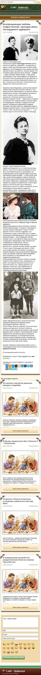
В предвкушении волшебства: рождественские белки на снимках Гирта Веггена (18, 560)
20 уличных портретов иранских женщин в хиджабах (17, 384)
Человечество (33, 32)
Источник (6, 358)
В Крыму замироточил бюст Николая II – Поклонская (20, 442)
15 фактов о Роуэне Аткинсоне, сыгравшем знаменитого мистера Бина (18, 501)
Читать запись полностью (20, 430)
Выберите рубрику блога (20, 17)
